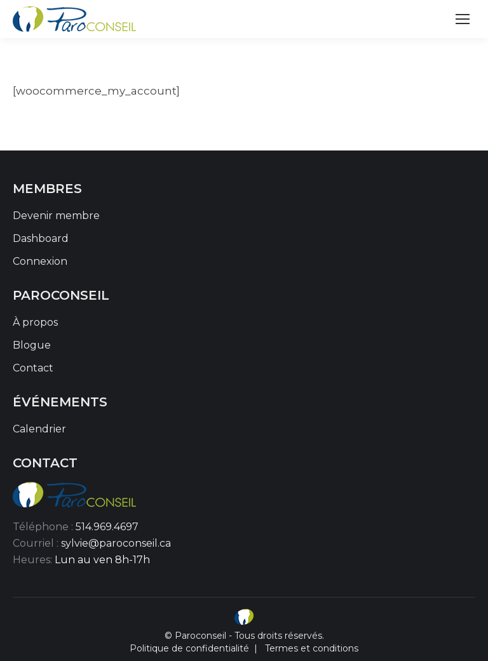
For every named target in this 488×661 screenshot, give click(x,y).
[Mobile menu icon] (462, 19)
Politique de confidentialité (189, 648)
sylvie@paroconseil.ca (116, 543)
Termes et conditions (311, 648)
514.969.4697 (107, 527)
